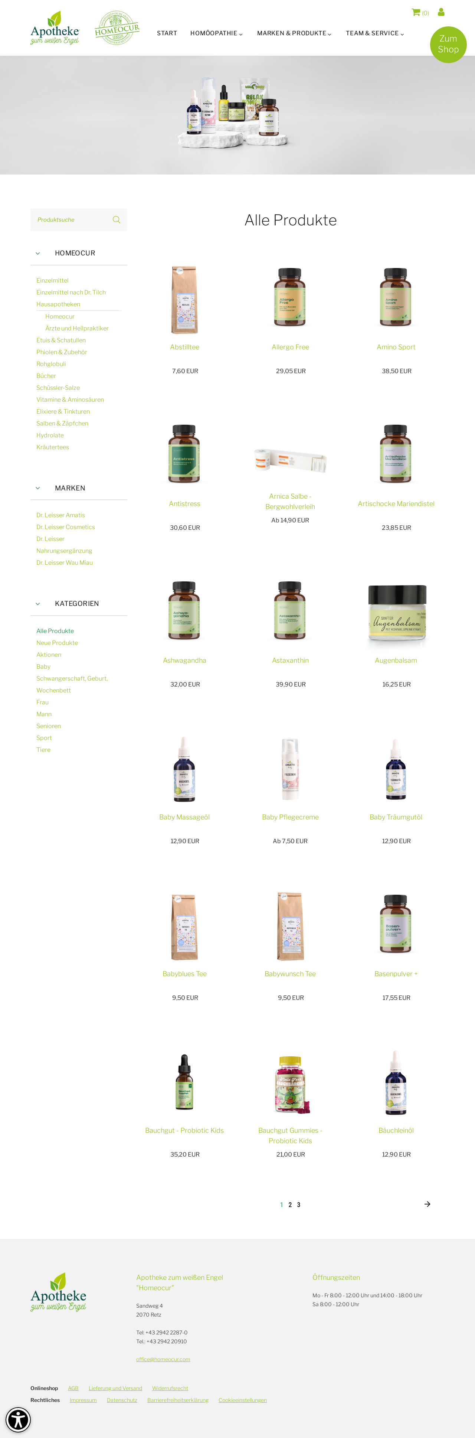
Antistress (184, 504)
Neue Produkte (57, 642)
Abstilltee (184, 347)
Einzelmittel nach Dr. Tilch (71, 292)
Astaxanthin (290, 660)
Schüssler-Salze (58, 387)
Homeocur (62, 253)
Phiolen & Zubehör (61, 352)
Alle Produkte (55, 631)
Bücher (46, 375)
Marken (57, 488)
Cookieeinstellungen (243, 1400)
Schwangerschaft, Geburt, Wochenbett (72, 684)
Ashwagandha (184, 660)
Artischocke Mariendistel (396, 504)
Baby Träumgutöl (396, 817)
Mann (44, 714)
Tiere (43, 749)
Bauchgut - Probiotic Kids (184, 1130)
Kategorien (64, 604)
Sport (44, 737)
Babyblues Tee (185, 974)
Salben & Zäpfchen (62, 423)
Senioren (48, 726)
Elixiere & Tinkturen (63, 411)
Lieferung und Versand (115, 1388)
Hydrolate (50, 435)
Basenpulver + (396, 974)
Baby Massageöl (184, 817)
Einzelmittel (52, 280)
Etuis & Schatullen (61, 340)
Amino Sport (396, 347)
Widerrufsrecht (170, 1388)
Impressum (83, 1400)
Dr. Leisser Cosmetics (65, 527)
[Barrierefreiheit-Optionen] (18, 1419)
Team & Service (373, 33)
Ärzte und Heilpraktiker (77, 328)
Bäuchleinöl (396, 1130)
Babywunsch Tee (290, 974)
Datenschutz (122, 1400)
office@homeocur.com (163, 1359)
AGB (73, 1388)
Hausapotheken (58, 304)
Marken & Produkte (292, 33)
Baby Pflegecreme (290, 817)
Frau (42, 702)
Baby (43, 666)
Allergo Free (290, 347)
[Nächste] (427, 1205)
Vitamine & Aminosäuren (70, 399)
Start (165, 33)
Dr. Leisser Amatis (60, 515)
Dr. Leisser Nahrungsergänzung (64, 544)
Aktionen (48, 654)
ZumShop (446, 46)
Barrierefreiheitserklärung (178, 1400)
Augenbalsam (396, 660)
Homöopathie (213, 33)
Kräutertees (52, 447)
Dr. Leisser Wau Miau (64, 562)
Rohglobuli (51, 364)
